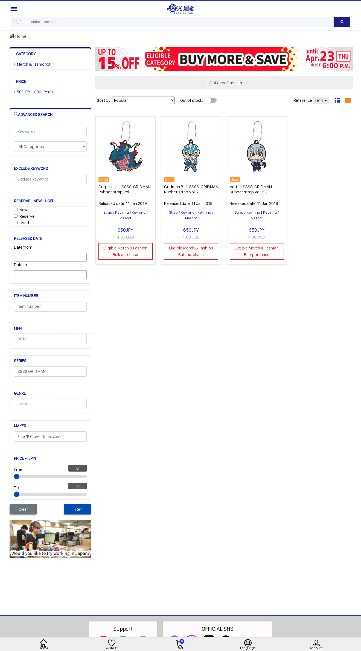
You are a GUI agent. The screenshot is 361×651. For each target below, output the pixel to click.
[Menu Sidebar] (14, 9)
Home (18, 36)
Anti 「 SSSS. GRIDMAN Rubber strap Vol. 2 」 (251, 189)
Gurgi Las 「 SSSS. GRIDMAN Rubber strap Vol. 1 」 (124, 189)
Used (24, 222)
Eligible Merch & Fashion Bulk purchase (125, 251)
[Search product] (342, 22)
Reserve (26, 216)
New (23, 209)
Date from (23, 247)
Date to (20, 264)
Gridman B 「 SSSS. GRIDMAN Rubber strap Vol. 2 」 (191, 189)
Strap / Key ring (116, 212)
